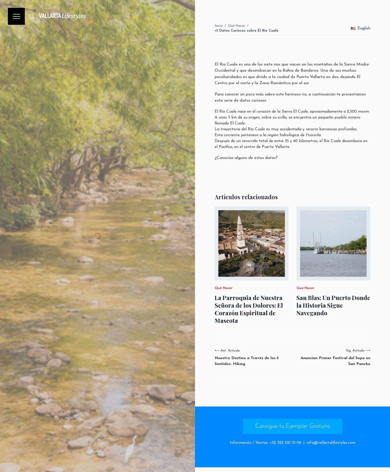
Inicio (219, 26)
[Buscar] (32, 16)
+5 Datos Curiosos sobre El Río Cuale (246, 31)
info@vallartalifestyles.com (330, 443)
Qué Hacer (236, 26)
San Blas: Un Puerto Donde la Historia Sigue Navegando (333, 305)
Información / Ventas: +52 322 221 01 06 (265, 443)
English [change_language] (360, 28)
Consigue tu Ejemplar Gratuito (292, 426)
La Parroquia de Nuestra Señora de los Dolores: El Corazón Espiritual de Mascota (249, 309)
